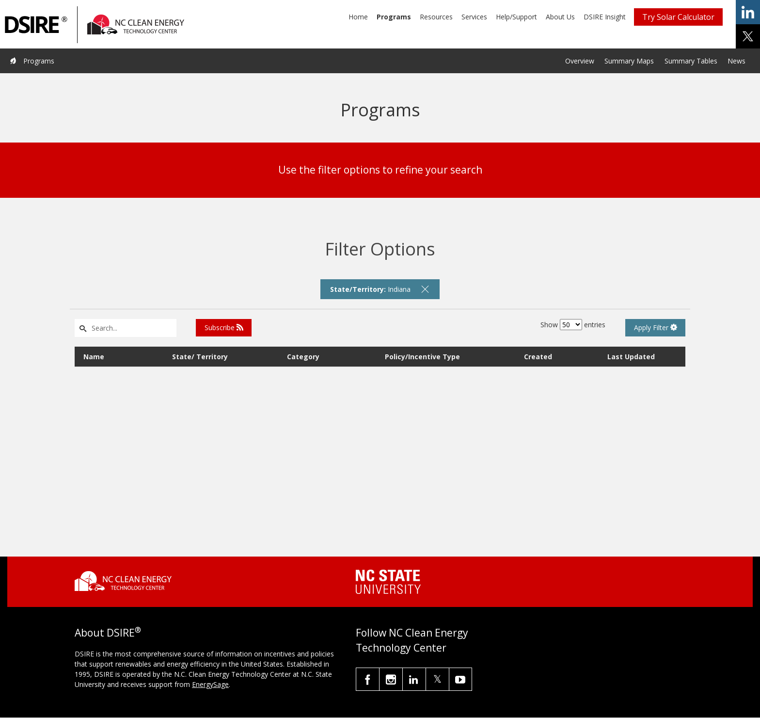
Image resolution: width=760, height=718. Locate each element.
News (736, 60)
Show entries (572, 324)
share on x (748, 36)
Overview (579, 60)
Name (93, 356)
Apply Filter (655, 327)
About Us (560, 16)
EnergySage (210, 684)
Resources (436, 16)
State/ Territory (200, 356)
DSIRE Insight (605, 16)
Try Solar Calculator (678, 17)
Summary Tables (691, 60)
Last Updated (631, 356)
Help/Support (516, 16)
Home (358, 16)
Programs (394, 16)
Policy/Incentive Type (422, 356)
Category (303, 356)
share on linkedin (748, 12)
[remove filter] (425, 289)
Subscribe (224, 327)
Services (474, 16)
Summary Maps (629, 60)
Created (538, 356)
